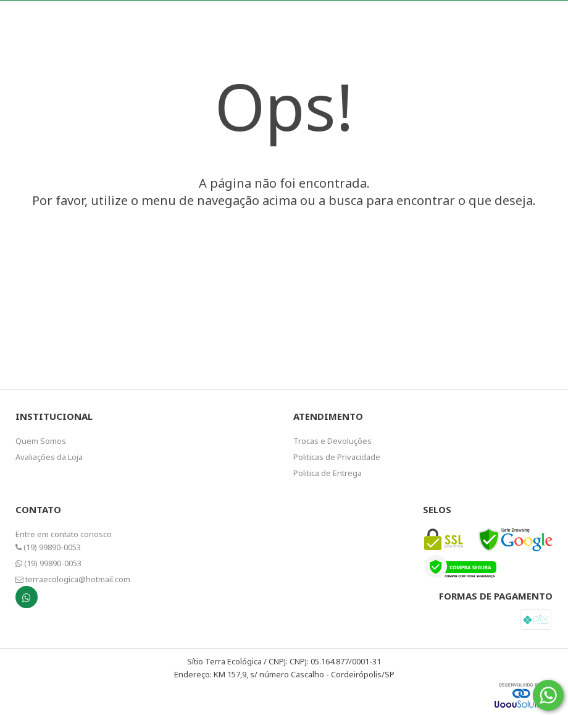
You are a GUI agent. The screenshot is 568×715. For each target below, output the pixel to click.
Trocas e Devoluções (332, 440)
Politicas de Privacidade (336, 456)
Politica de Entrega (327, 473)
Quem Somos (40, 440)
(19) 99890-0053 (48, 547)
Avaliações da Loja (49, 456)
